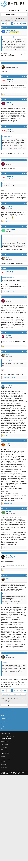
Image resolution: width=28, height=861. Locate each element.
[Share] (23, 27)
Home (2, 726)
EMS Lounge (4, 749)
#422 (25, 63)
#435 (25, 383)
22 (12, 23)
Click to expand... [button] (14, 49)
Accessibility (3, 764)
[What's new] (23, 10)
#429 (25, 226)
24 (17, 23)
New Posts (3, 756)
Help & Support (4, 761)
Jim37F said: (5, 662)
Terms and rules (5, 718)
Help (2, 723)
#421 (25, 27)
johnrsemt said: (6, 136)
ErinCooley (5, 20)
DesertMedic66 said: (7, 277)
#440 (25, 653)
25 (20, 23)
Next (23, 23)
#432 (25, 297)
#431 (25, 268)
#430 (25, 254)
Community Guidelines (6, 759)
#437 (25, 508)
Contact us (3, 715)
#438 (25, 553)
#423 (25, 76)
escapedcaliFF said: (7, 37)
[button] (14, 712)
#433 (25, 332)
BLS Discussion (4, 744)
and (9, 291)
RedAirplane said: (6, 236)
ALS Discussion (4, 747)
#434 (25, 351)
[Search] (26, 10)
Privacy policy (4, 721)
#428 (25, 203)
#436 (25, 440)
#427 (25, 173)
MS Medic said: (6, 361)
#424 (25, 99)
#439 (25, 575)
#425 (25, 126)
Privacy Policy (4, 767)
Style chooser (5, 710)
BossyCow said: (6, 593)
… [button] (9, 23)
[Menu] (2, 10)
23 (14, 23)
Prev (4, 23)
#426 (25, 160)
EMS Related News (5, 741)
